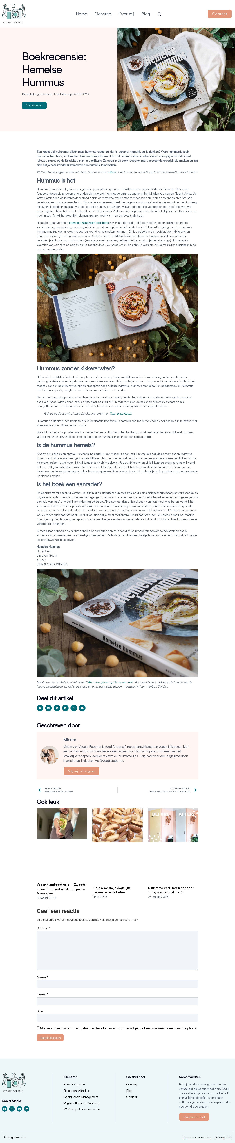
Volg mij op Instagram (81, 771)
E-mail (42, 994)
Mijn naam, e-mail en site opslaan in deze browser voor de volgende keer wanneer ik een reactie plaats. (118, 1028)
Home (81, 13)
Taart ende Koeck (121, 413)
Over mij (126, 13)
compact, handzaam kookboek (89, 222)
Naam (42, 977)
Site (40, 1011)
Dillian (112, 172)
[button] (40, 708)
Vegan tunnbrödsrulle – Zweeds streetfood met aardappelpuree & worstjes (61, 889)
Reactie (43, 928)
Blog (146, 13)
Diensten (103, 13)
